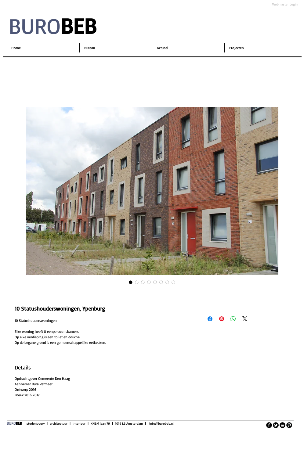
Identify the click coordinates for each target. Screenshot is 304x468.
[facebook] (269, 425)
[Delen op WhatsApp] (233, 318)
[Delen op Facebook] (210, 318)
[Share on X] (244, 318)
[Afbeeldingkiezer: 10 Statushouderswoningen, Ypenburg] (131, 282)
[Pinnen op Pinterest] (221, 318)
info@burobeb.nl (161, 423)
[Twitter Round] (276, 425)
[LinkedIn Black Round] (282, 425)
